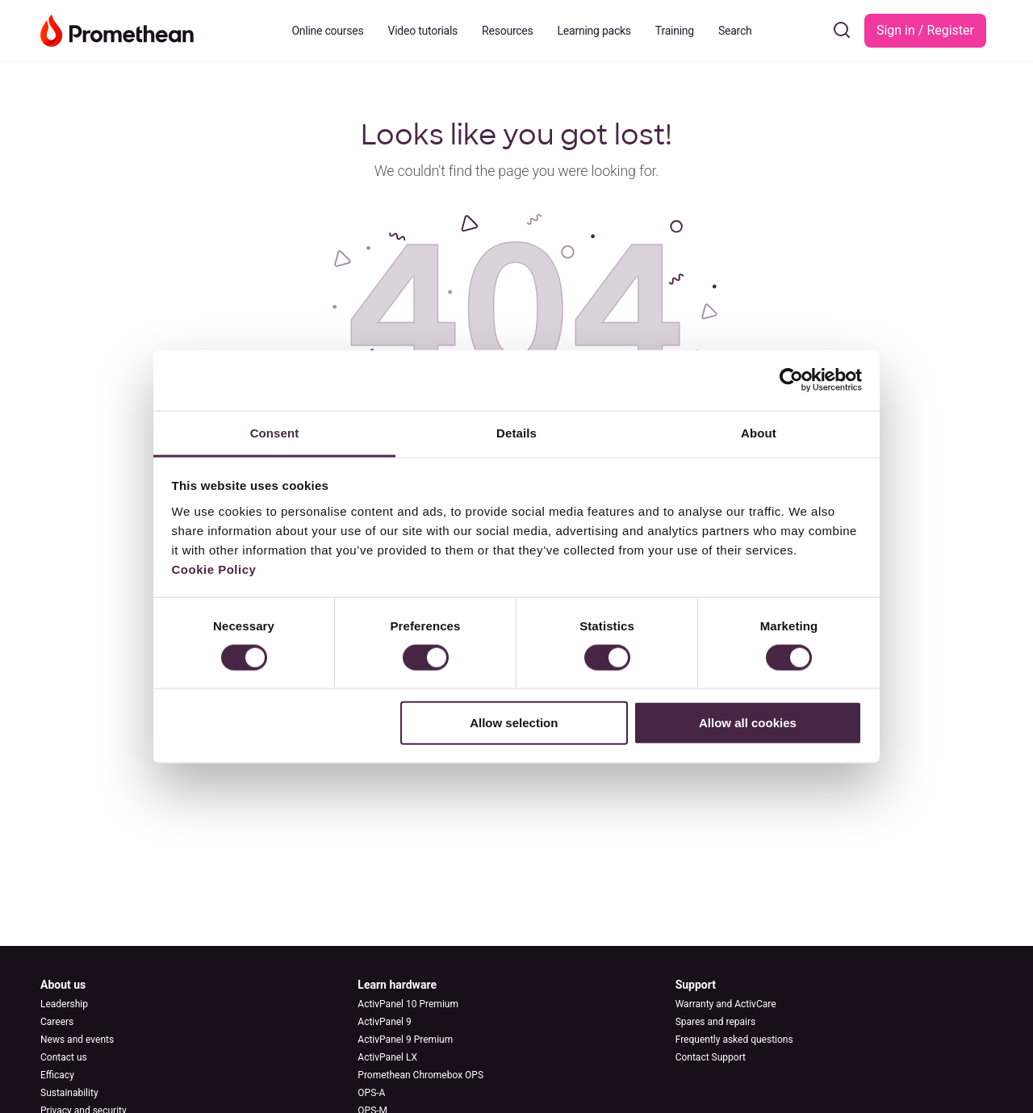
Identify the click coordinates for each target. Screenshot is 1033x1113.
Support (695, 984)
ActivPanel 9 (384, 1021)
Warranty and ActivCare (725, 1004)
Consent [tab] (274, 432)
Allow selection (514, 723)
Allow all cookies (748, 723)
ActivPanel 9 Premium (405, 1039)
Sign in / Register (925, 30)
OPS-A (371, 1092)
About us (63, 984)
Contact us (63, 1057)
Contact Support (710, 1057)
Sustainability (69, 1092)
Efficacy (57, 1075)
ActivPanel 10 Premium (408, 1004)
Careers (56, 1021)
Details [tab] (516, 432)
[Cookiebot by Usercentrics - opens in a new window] (791, 380)
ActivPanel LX (387, 1057)
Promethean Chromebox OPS (420, 1075)
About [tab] (758, 432)
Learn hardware (397, 984)
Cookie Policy (214, 568)
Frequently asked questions (734, 1039)
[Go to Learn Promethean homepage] (117, 29)
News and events (77, 1039)
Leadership (64, 1004)
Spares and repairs (715, 1021)
